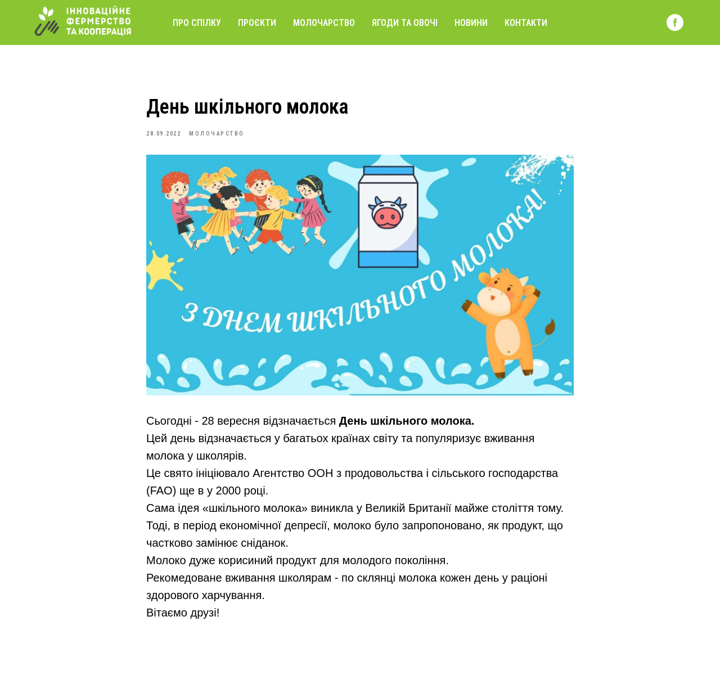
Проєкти (257, 22)
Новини (471, 22)
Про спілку (197, 22)
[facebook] (675, 22)
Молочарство (324, 22)
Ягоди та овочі (405, 22)
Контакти (526, 22)
